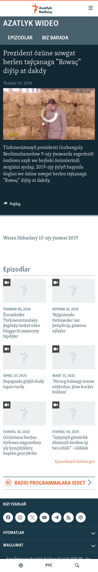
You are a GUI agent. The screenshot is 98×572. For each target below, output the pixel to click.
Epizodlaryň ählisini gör (75, 462)
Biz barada (55, 38)
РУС (49, 565)
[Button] (12, 205)
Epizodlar (20, 38)
